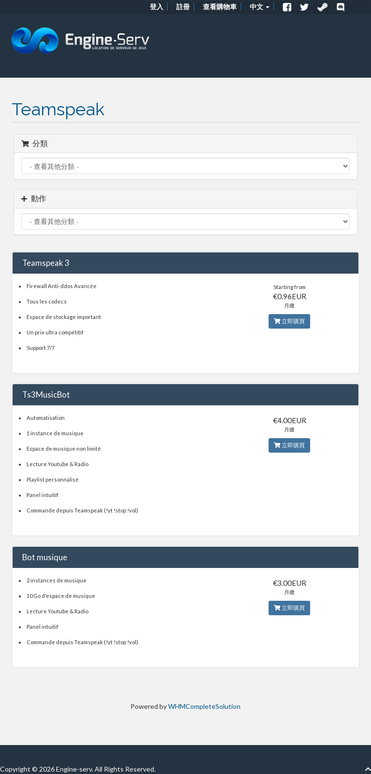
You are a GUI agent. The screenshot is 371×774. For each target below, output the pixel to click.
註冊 (183, 6)
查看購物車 (220, 6)
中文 (260, 6)
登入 (156, 6)
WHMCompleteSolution (204, 706)
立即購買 (289, 321)
